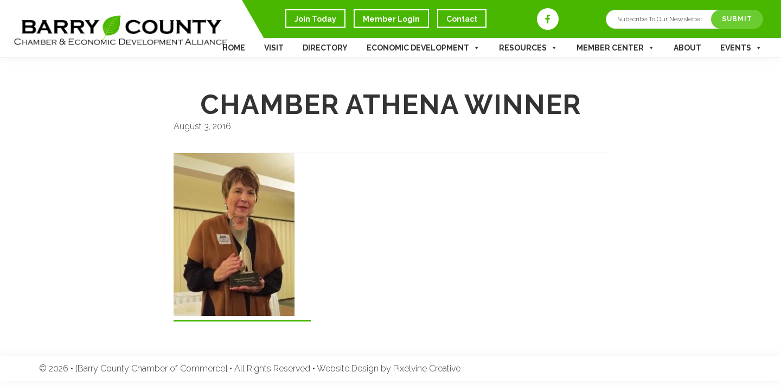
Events (741, 47)
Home (233, 47)
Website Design (348, 368)
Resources (528, 47)
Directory (325, 47)
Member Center (616, 47)
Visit (274, 47)
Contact (461, 19)
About (687, 47)
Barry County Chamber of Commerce (146, 36)
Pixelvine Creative (426, 368)
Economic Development (423, 47)
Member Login (391, 19)
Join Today (315, 19)
